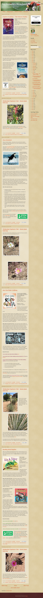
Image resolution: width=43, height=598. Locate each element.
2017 (33, 100)
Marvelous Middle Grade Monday (16, 94)
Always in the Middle (12, 87)
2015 (33, 103)
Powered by (36, 25)
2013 (33, 106)
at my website (33, 41)
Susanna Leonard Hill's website (17, 376)
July (33, 70)
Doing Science (10, 11)
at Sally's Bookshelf (34, 42)
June (33, 72)
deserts (6, 134)
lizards (18, 542)
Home (4, 11)
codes (10, 94)
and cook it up (21, 127)
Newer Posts (4, 585)
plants (9, 134)
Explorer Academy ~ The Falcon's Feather (15, 17)
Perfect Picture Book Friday (22, 383)
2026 (33, 51)
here (18, 354)
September (34, 67)
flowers (13, 582)
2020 (33, 60)
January (34, 96)
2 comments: (18, 222)
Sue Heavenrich (34, 34)
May (33, 90)
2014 (33, 104)
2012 (33, 107)
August (34, 69)
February (34, 95)
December (34, 63)
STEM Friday (7, 215)
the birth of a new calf (10, 147)
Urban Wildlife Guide (34, 120)
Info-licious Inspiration (34, 113)
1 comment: (18, 133)
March (34, 93)
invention (16, 383)
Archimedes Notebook (15, 4)
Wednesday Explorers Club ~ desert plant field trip (36, 76)
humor (10, 383)
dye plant (7, 128)
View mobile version (15, 587)
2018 (33, 98)
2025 (33, 52)
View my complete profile (35, 35)
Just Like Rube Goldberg (10, 290)
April (33, 92)
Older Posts (26, 585)
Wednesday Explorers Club (14, 134)
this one (4, 357)
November (34, 64)
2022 (33, 57)
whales (18, 223)
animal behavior (14, 542)
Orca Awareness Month (11, 146)
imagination (13, 383)
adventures (7, 94)
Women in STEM (18, 11)
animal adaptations (8, 542)
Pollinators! (26, 11)
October (34, 66)
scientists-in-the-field (13, 223)
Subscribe (36, 22)
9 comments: (18, 382)
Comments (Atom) (9, 590)
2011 (33, 109)
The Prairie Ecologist (34, 118)
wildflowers (21, 134)
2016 (33, 101)
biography (6, 383)
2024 (33, 54)
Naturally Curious (33, 115)
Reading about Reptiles (9, 449)
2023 (33, 55)
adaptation (7, 582)
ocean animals (7, 223)
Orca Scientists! (7, 140)
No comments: (18, 442)
